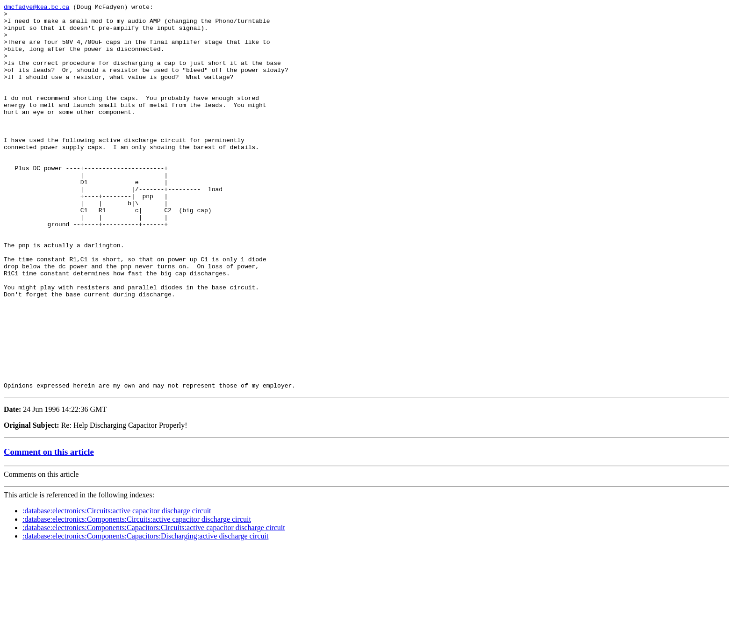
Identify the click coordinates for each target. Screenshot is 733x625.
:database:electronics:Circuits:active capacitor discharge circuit (116, 588)
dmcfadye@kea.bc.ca (36, 8)
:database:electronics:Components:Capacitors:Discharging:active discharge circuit (145, 613)
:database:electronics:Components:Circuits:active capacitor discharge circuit (136, 596)
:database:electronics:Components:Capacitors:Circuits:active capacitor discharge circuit (153, 605)
